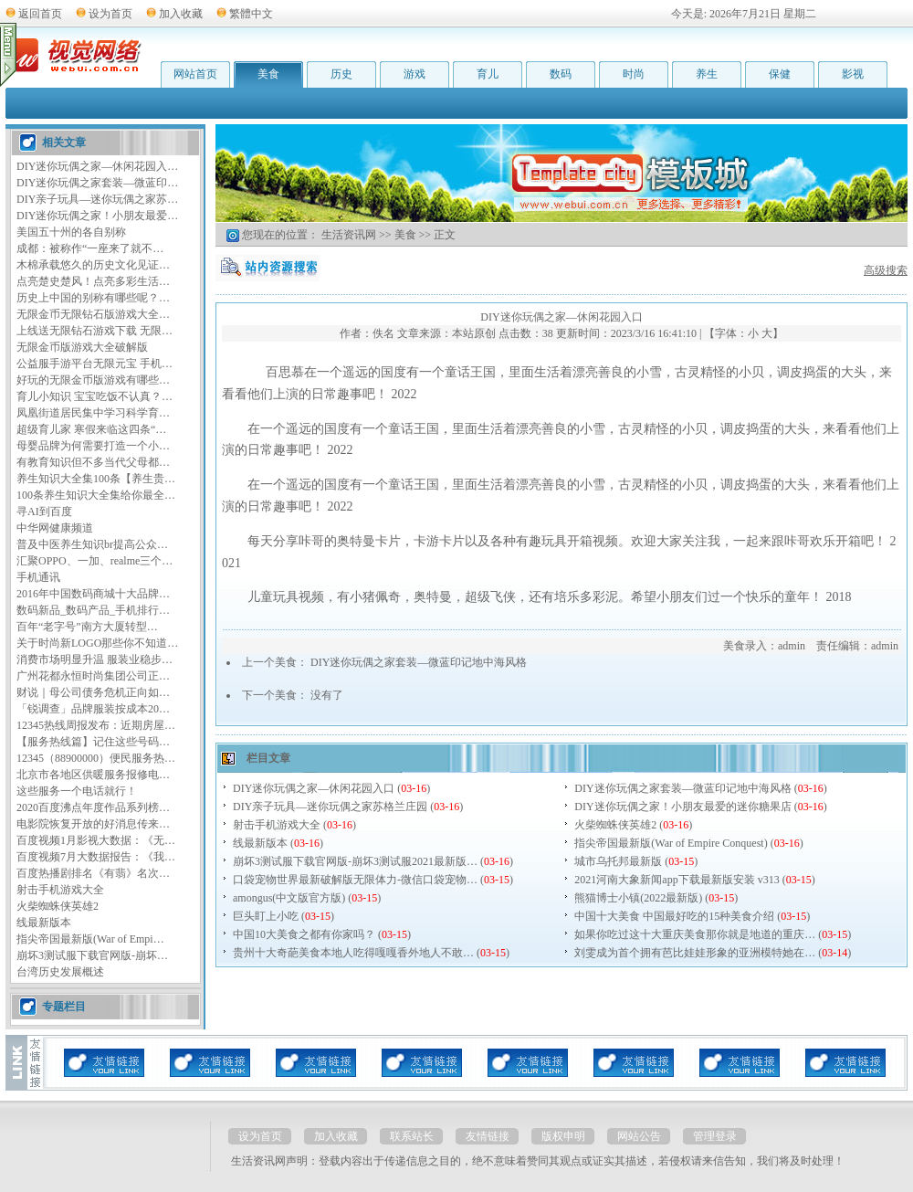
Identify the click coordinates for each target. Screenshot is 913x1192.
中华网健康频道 (54, 528)
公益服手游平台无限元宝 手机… (94, 363)
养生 (707, 74)
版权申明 (563, 1136)
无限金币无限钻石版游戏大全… (93, 314)
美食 (268, 74)
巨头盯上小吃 (266, 916)
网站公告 (639, 1136)
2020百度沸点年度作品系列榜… (93, 807)
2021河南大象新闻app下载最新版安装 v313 (676, 879)
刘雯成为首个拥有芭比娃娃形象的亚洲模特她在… (694, 952)
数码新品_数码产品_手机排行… (93, 610)
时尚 (634, 74)
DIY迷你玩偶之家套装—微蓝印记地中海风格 (418, 662)
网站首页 (195, 74)
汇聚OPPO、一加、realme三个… (94, 560)
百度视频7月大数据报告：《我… (95, 856)
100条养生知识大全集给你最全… (95, 495)
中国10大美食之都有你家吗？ (304, 934)
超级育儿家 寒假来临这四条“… (91, 429)
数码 (561, 74)
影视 (853, 74)
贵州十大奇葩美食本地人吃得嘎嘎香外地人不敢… (353, 952)
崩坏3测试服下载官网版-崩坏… (92, 955)
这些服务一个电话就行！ (76, 791)
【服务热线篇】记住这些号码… (93, 741)
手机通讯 (38, 577)
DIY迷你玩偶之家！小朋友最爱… (97, 215)
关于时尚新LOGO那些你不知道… (97, 643)
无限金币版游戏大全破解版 (82, 347)
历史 (341, 74)
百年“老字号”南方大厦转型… (87, 626)
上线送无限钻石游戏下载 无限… (94, 330)
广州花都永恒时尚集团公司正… (93, 676)
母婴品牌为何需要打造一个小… (93, 445)
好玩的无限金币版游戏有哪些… (93, 380)
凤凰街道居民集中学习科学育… (93, 412)
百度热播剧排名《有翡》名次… (93, 873)
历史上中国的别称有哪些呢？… (93, 297)
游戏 (414, 74)
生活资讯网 (348, 234)
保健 (780, 74)
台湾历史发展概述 (60, 971)
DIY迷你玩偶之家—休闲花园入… (97, 166)
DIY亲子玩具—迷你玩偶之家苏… (97, 199)
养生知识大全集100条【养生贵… (95, 478)
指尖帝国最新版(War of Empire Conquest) (670, 843)
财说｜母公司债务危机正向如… (93, 692)
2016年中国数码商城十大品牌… (93, 593)
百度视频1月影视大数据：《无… (95, 840)
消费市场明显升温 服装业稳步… (94, 659)
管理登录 (715, 1136)
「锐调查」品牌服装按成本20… (93, 708)
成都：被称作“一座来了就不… (89, 248)
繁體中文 (251, 13)
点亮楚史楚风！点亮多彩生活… (93, 281)
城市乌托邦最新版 (618, 861)
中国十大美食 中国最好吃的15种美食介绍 (674, 916)
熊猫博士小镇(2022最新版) (638, 897)
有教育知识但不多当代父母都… (93, 462)
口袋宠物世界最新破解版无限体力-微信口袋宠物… (355, 879)
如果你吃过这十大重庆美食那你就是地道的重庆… (694, 934)
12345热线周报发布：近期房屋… (95, 725)
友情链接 (487, 1136)
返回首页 (40, 13)
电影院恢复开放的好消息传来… (93, 824)
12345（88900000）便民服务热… (95, 758)
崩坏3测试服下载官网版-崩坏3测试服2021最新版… (355, 861)
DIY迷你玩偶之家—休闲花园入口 (313, 788)
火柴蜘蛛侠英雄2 (57, 906)
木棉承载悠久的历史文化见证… (93, 264)
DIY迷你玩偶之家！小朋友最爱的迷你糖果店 (682, 806)
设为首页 (110, 13)
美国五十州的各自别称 (71, 232)
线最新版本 (43, 922)
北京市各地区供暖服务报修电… (93, 774)
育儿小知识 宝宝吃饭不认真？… (94, 396)
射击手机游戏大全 (60, 889)
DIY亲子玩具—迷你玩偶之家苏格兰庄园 (330, 806)
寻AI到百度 (44, 511)
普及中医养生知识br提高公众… (92, 544)
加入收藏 (181, 13)
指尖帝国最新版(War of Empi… (90, 939)
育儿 (487, 74)
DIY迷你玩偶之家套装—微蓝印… (97, 182)
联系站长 (412, 1136)
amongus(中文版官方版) (289, 897)
